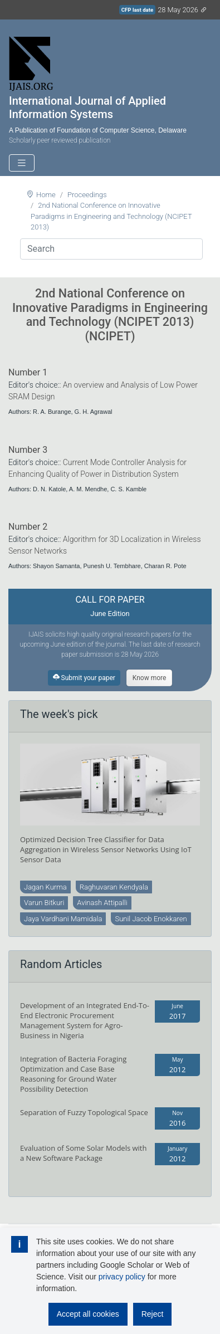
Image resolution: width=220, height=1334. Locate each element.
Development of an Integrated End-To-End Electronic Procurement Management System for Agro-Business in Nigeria (84, 1020)
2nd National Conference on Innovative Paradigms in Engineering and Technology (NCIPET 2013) (111, 216)
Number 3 (27, 449)
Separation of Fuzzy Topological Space (84, 1112)
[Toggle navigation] (22, 163)
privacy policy (122, 1276)
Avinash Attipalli (102, 902)
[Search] (111, 249)
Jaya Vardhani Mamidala (63, 919)
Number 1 (27, 372)
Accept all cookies (88, 1313)
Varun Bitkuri (44, 902)
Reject (152, 1313)
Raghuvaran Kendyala (114, 887)
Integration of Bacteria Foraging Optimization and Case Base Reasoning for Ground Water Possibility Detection (73, 1074)
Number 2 (27, 526)
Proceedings (87, 194)
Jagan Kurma (45, 887)
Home (46, 194)
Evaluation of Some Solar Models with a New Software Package (83, 1153)
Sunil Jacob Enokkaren (151, 919)
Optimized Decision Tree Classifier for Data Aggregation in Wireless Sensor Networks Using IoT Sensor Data (106, 849)
